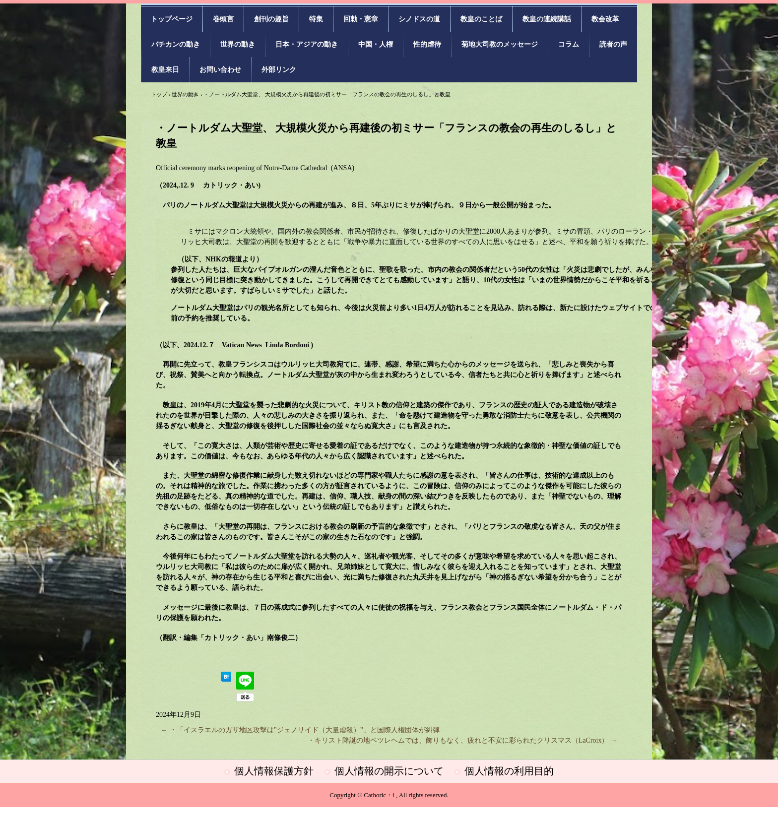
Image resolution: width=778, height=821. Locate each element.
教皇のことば (481, 19)
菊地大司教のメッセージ (499, 44)
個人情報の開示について (389, 771)
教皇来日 (165, 69)
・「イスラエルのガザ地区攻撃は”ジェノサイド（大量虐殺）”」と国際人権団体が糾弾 (300, 730)
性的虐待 (427, 44)
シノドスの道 (419, 19)
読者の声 (613, 44)
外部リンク (278, 69)
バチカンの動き (175, 44)
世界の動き (237, 44)
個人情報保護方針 (274, 771)
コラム (568, 44)
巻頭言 (223, 19)
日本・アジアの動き (306, 44)
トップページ (172, 19)
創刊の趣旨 (271, 19)
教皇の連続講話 (546, 19)
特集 (316, 19)
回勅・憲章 (360, 19)
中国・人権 (375, 44)
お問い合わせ (220, 69)
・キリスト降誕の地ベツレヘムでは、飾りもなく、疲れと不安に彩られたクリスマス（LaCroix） (462, 740)
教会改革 (605, 19)
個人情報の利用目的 (509, 771)
